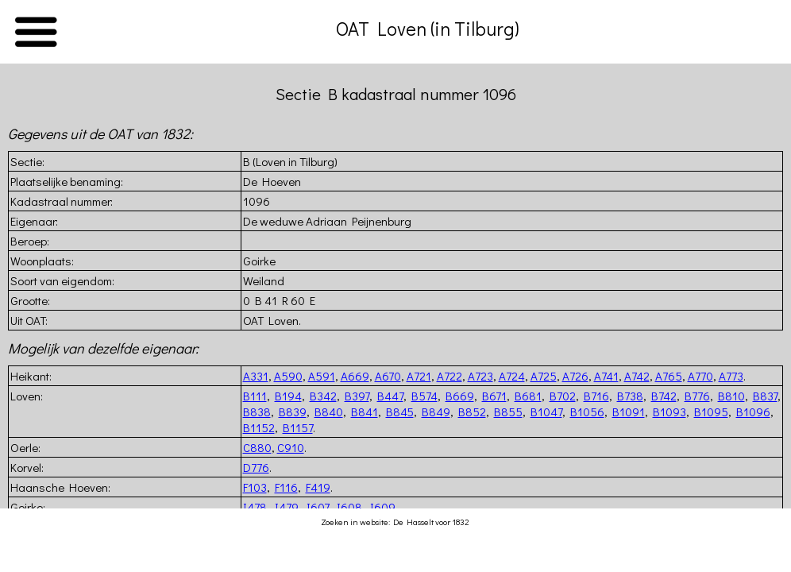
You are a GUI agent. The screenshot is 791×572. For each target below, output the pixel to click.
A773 (731, 376)
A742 (637, 376)
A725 (544, 376)
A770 (700, 376)
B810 (731, 396)
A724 (512, 376)
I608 (349, 507)
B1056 (587, 411)
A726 (575, 376)
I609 (383, 507)
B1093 (669, 411)
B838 (257, 411)
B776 (697, 396)
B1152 (259, 427)
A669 (355, 376)
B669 (460, 396)
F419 (318, 487)
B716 (596, 396)
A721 (419, 376)
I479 (287, 507)
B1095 (711, 411)
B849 (436, 411)
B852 (472, 411)
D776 (256, 467)
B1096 (753, 411)
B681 (528, 396)
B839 (293, 411)
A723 (480, 376)
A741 (606, 376)
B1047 (546, 411)
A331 (255, 376)
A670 (388, 376)
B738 (630, 396)
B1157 (298, 427)
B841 (364, 411)
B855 (508, 411)
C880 (257, 447)
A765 (668, 376)
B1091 (628, 411)
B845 (400, 411)
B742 (664, 396)
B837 (765, 396)
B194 (288, 396)
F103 (255, 487)
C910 (290, 447)
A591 (321, 376)
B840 (328, 411)
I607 (318, 507)
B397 (357, 396)
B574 (424, 396)
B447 (390, 396)
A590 (288, 376)
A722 (449, 376)
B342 (323, 396)
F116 (286, 487)
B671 (494, 396)
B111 (255, 396)
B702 (563, 396)
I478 (255, 507)
